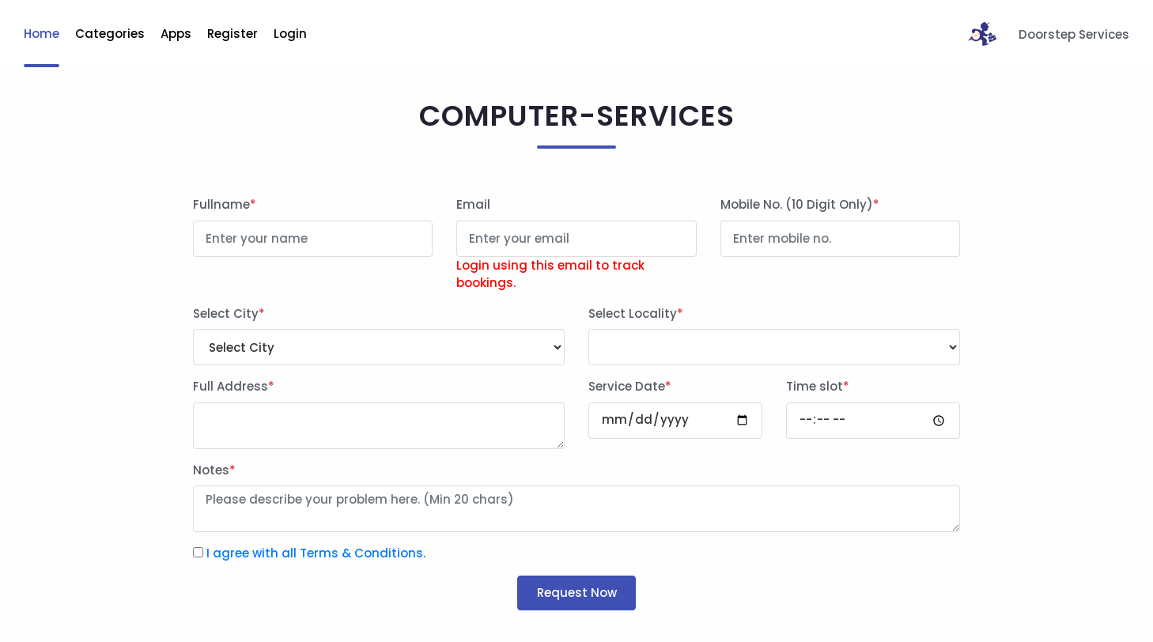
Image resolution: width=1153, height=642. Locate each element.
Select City (229, 313)
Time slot (817, 386)
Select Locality (635, 313)
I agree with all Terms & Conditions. (315, 553)
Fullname (224, 204)
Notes (214, 470)
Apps (176, 33)
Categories (110, 33)
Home (41, 33)
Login (290, 33)
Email (473, 204)
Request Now (577, 592)
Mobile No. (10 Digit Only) (799, 204)
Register (232, 33)
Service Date (629, 386)
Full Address (233, 386)
